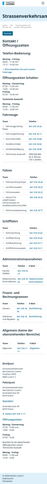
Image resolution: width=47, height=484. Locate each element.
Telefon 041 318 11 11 (15, 413)
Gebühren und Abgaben (9, 318)
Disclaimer (8, 481)
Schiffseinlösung (13, 243)
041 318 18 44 (36, 182)
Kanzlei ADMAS (6, 272)
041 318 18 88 (35, 139)
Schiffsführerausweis (16, 248)
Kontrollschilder (13, 139)
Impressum (8, 478)
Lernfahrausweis (14, 187)
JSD (11, 25)
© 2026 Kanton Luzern (13, 475)
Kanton (5, 25)
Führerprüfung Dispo (16, 182)
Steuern (6, 308)
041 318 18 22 (36, 187)
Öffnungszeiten (12, 419)
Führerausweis (13, 192)
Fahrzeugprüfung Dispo (13, 127)
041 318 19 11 (36, 243)
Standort (8, 401)
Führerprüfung (13, 233)
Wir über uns (7, 27)
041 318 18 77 (36, 210)
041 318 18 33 (35, 126)
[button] (18, 121)
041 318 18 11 (35, 134)
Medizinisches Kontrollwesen (9, 280)
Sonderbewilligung (15, 149)
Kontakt (8, 33)
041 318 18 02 (35, 144)
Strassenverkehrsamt (23, 25)
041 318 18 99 (35, 149)
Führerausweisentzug (16, 210)
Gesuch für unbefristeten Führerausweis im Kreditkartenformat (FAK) (14, 201)
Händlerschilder (13, 144)
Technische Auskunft (15, 154)
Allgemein (7, 348)
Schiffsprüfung (13, 238)
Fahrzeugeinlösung (15, 133)
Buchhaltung (35, 308)
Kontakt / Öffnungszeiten (22, 27)
